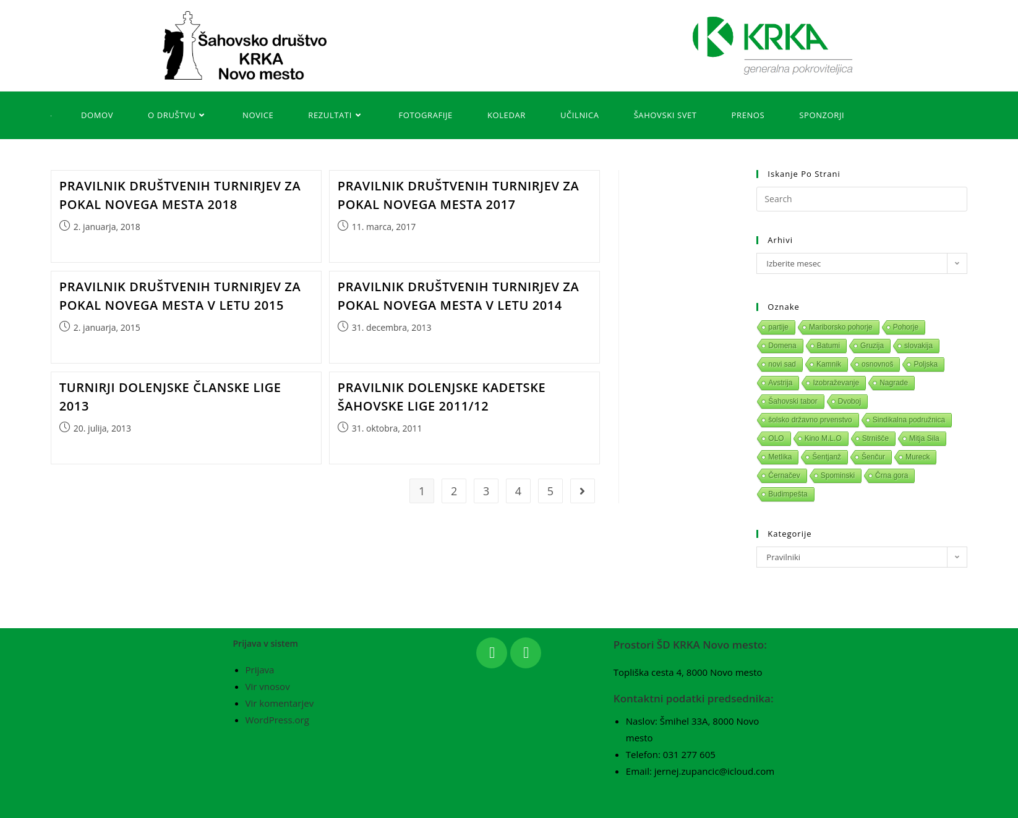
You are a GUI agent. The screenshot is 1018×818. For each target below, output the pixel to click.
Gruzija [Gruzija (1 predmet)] (872, 345)
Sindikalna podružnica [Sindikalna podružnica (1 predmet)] (909, 419)
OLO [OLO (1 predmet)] (776, 438)
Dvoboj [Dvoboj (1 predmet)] (849, 401)
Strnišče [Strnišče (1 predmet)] (875, 438)
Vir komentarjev (280, 703)
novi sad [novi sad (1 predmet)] (782, 364)
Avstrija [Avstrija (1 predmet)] (780, 382)
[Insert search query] (861, 199)
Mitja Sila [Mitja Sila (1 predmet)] (924, 438)
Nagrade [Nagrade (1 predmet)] (893, 382)
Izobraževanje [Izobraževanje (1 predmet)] (836, 382)
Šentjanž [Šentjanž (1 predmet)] (826, 457)
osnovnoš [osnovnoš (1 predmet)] (877, 364)
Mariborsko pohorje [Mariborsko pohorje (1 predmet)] (841, 327)
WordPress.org (277, 720)
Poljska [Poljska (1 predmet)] (925, 364)
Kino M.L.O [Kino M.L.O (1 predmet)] (823, 438)
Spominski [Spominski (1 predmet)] (838, 475)
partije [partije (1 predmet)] (778, 327)
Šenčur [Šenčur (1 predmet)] (873, 457)
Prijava (260, 669)
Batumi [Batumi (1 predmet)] (828, 345)
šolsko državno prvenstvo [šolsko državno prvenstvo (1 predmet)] (810, 419)
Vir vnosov (268, 686)
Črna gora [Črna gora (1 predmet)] (891, 475)
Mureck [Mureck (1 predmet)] (917, 457)
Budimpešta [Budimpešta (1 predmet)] (787, 494)
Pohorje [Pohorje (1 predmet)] (905, 327)
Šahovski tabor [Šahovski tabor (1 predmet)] (792, 401)
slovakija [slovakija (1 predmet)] (918, 345)
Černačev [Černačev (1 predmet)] (784, 475)
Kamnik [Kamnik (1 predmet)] (828, 364)
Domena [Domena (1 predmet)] (782, 345)
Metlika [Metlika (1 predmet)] (780, 457)
